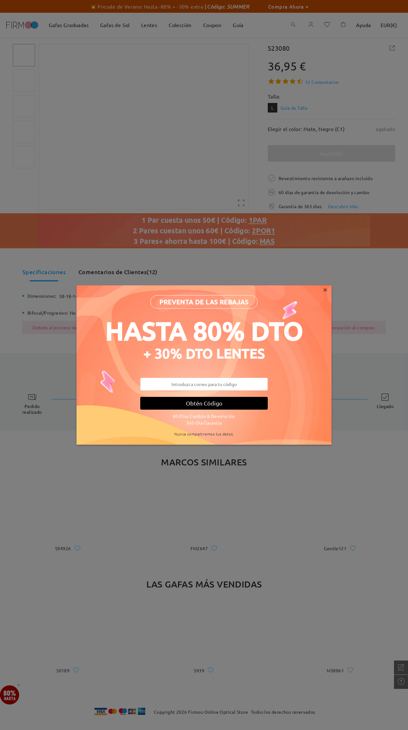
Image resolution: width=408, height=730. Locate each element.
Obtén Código (204, 403)
